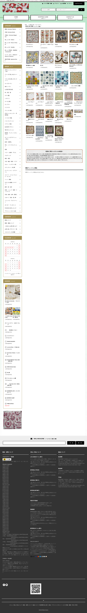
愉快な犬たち (49, 119)
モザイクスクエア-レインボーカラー (78, 102)
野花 (75, 114)
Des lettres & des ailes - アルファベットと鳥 (12, 302)
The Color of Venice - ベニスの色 (13, 353)
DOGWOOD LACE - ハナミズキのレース (13, 391)
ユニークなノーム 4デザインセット (49, 102)
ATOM (76, 605)
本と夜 (56, 44)
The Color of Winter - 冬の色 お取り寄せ (60, 86)
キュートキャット (58, 65)
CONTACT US (70, 17)
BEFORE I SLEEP (10, 397)
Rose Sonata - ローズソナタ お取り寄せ (49, 137)
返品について (35, 605)
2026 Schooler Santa (11, 366)
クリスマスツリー (29, 44)
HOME (16, 17)
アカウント (57, 3)
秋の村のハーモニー (12, 330)
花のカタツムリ (69, 119)
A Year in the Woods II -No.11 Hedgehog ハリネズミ (59, 139)
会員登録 (64, 3)
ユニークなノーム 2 (40, 102)
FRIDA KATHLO (10, 403)
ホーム (11, 605)
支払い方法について (18, 605)
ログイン (70, 3)
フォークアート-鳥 (29, 135)
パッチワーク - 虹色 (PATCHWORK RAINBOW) (68, 103)
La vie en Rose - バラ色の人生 (13, 347)
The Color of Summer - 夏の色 (16, 317)
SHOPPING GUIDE (43, 17)
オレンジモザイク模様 (74, 85)
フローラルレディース (40, 120)
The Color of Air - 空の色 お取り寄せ (46, 86)
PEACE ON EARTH (11, 341)
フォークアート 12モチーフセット (47, 45)
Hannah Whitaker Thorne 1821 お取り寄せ (13, 360)
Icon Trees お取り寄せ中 (39, 138)
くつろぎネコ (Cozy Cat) (8, 317)
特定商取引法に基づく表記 (45, 605)
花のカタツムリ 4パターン (59, 120)
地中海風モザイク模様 (30, 65)
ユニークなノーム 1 (30, 102)
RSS (73, 605)
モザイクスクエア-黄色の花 (59, 102)
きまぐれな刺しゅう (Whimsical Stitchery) (75, 65)
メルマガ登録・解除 (48, 3)
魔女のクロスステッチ (30, 120)
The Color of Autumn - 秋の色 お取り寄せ (32, 86)
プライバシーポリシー (56, 605)
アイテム (78, 3)
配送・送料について (27, 605)
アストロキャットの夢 (73, 44)
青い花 (41, 65)
